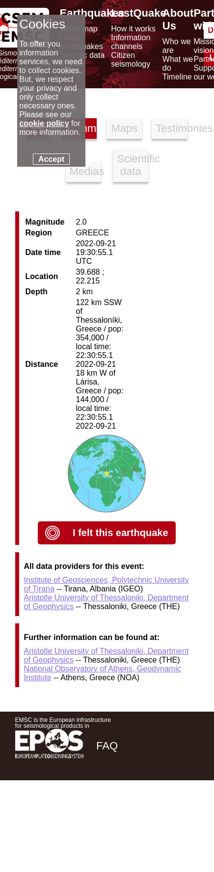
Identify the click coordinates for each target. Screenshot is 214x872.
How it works (133, 29)
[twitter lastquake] (131, 815)
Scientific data (132, 165)
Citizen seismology (130, 59)
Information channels (130, 42)
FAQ (107, 746)
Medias (85, 171)
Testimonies (171, 128)
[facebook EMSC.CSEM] (104, 815)
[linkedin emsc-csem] (157, 815)
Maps (124, 128)
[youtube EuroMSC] (185, 815)
